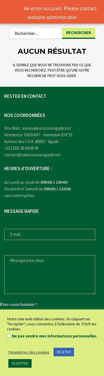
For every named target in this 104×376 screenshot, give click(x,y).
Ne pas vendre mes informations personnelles (54, 336)
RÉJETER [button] (64, 352)
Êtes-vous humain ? (18, 304)
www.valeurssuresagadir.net (46, 128)
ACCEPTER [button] (20, 363)
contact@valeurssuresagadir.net (32, 154)
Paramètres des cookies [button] (28, 352)
